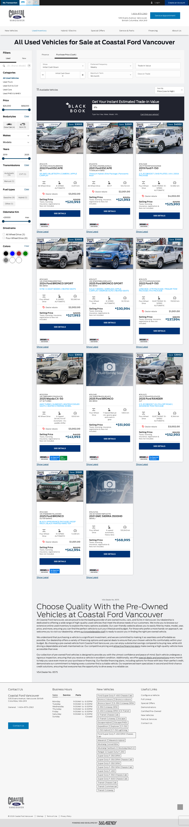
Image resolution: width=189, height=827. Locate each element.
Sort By (160, 88)
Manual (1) (9, 181)
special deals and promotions (154, 658)
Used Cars (7, 90)
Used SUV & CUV (10, 86)
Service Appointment (165, 15)
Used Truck (8, 82)
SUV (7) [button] (22, 127)
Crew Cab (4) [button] (9, 127)
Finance (45, 55)
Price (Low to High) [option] (166, 91)
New (24, 58)
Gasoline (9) (9, 197)
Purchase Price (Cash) (66, 55)
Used (8, 58)
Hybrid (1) (22, 197)
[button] (10, 2)
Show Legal (43, 232)
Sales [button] (55, 695)
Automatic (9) (9, 174)
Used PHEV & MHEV (12, 93)
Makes (16, 135)
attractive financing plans (127, 646)
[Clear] (29, 65)
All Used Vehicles (11, 78)
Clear (26, 116)
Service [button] (66, 695)
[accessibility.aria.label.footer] (108, 823)
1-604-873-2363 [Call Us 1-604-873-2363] (139, 14)
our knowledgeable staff (93, 632)
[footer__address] (28, 699)
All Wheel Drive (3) (15, 235)
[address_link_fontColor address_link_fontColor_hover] (133, 19)
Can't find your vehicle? (150, 114)
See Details (60, 213)
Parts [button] (78, 695)
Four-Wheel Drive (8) (17, 238)
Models (16, 142)
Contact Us (18, 726)
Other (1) (9, 204)
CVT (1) (22, 174)
